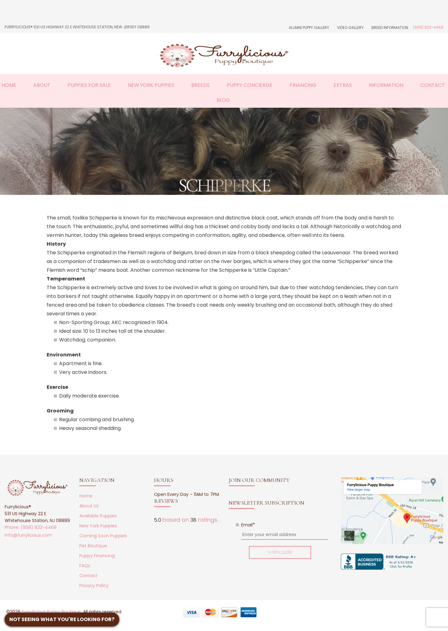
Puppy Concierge (250, 85)
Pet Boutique (93, 546)
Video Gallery (350, 27)
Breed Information (389, 27)
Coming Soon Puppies (103, 536)
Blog (223, 100)
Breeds (200, 85)
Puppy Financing (97, 556)
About (41, 85)
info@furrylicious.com (28, 535)
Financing (303, 85)
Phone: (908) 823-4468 (31, 527)
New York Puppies (151, 85)
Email (248, 524)
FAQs (84, 566)
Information (386, 85)
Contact (432, 85)
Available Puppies (98, 516)
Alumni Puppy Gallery (309, 27)
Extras (343, 85)
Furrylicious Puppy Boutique (51, 612)
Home (9, 85)
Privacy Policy (94, 585)
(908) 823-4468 (428, 27)
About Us (89, 506)
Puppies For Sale (89, 85)
